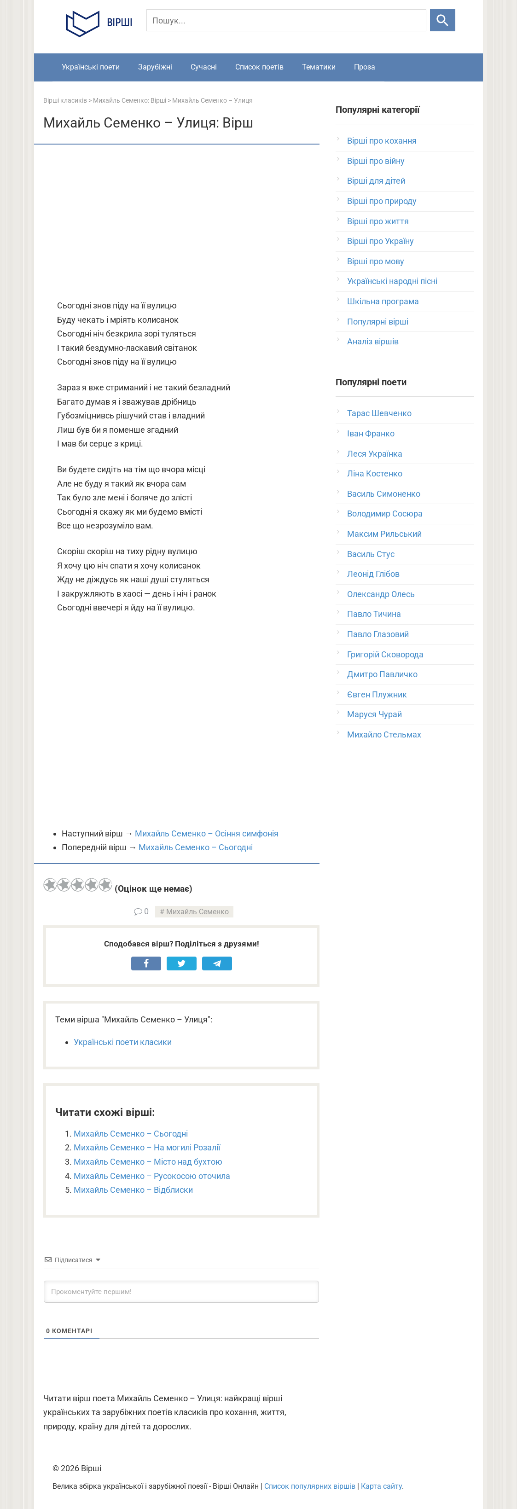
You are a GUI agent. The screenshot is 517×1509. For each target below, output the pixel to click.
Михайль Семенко (197, 911)
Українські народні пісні (392, 281)
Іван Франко (371, 433)
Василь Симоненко (383, 494)
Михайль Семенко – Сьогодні (196, 847)
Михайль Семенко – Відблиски (133, 1190)
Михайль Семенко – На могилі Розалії (147, 1147)
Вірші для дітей (376, 181)
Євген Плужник (377, 694)
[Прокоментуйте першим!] (181, 1292)
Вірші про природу (382, 201)
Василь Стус (371, 554)
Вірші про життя (378, 221)
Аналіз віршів (373, 341)
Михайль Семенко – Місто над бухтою (148, 1162)
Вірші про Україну (380, 241)
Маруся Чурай (374, 714)
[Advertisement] (181, 222)
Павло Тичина (374, 614)
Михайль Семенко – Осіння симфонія (207, 833)
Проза (364, 67)
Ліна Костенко (374, 473)
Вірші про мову (375, 261)
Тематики (319, 67)
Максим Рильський (384, 534)
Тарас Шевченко (379, 413)
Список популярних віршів (309, 1486)
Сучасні (204, 67)
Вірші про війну (376, 161)
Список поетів (259, 67)
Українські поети (91, 67)
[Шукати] (442, 20)
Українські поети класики (123, 1042)
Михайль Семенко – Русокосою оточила (152, 1176)
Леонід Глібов (373, 574)
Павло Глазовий (378, 634)
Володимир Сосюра (385, 513)
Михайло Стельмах (384, 734)
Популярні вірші (377, 321)
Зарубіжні (155, 67)
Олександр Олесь (381, 594)
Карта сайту (381, 1486)
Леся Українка (374, 454)
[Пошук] (286, 20)
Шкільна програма (383, 301)
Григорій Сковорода (385, 654)
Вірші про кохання (382, 140)
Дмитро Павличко (382, 674)
